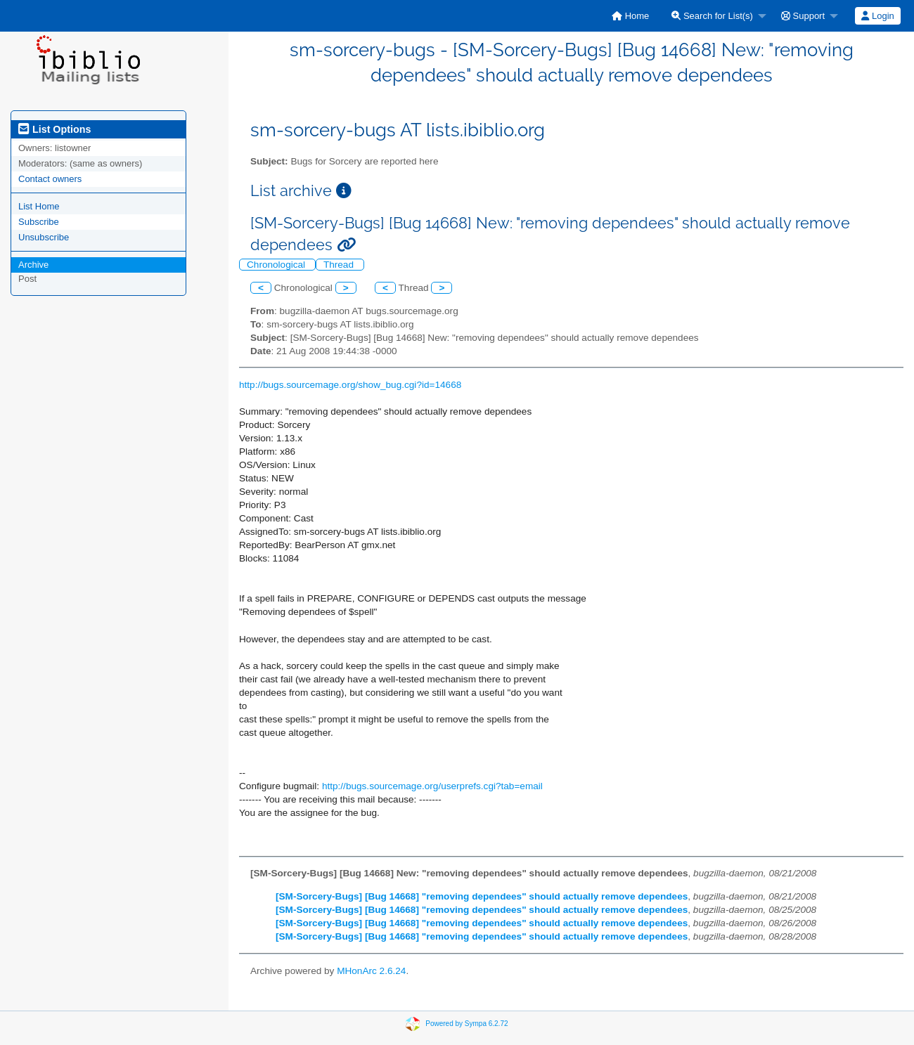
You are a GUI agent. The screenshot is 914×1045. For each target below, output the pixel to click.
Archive (33, 264)
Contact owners (50, 179)
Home (630, 16)
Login (877, 16)
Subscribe (38, 221)
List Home (39, 206)
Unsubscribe (43, 237)
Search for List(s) (712, 16)
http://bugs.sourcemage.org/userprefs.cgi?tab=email (432, 786)
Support (803, 16)
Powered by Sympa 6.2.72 (466, 1023)
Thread (339, 264)
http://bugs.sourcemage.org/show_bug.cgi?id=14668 (350, 384)
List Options (54, 129)
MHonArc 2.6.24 (371, 971)
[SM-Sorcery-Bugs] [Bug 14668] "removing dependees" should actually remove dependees (482, 896)
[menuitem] (630, 16)
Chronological (277, 264)
